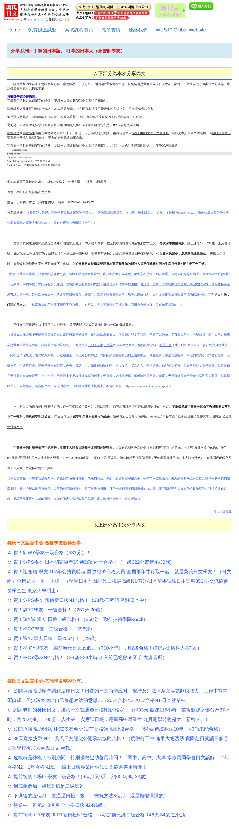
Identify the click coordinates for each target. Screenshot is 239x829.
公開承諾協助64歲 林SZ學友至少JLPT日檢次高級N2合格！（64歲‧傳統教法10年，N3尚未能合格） (117, 729)
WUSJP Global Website (181, 29)
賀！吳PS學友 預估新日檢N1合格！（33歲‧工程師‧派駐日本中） (80, 600)
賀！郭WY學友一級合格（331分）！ (51, 552)
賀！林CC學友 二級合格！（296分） (53, 628)
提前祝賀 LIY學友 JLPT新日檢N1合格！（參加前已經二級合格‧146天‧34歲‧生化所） (101, 814)
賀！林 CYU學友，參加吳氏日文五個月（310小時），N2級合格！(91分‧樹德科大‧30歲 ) (105, 647)
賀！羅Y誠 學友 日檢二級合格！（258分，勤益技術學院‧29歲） (80, 619)
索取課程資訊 (79, 29)
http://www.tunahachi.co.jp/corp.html (148, 386)
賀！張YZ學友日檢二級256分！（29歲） (55, 638)
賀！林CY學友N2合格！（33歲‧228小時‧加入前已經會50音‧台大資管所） (89, 657)
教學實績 (110, 29)
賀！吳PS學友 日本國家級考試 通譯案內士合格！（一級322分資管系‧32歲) (92, 562)
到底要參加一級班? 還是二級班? (47, 786)
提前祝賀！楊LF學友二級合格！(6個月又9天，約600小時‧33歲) (79, 776)
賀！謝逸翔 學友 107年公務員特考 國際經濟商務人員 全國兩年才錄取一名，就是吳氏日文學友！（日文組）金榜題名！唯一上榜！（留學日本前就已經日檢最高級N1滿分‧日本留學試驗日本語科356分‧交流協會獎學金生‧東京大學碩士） (119, 581)
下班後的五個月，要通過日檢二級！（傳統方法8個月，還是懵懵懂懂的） (90, 795)
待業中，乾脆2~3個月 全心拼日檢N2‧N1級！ (59, 805)
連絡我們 (138, 29)
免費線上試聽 (42, 29)
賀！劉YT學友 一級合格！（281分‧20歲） (58, 609)
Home (13, 29)
